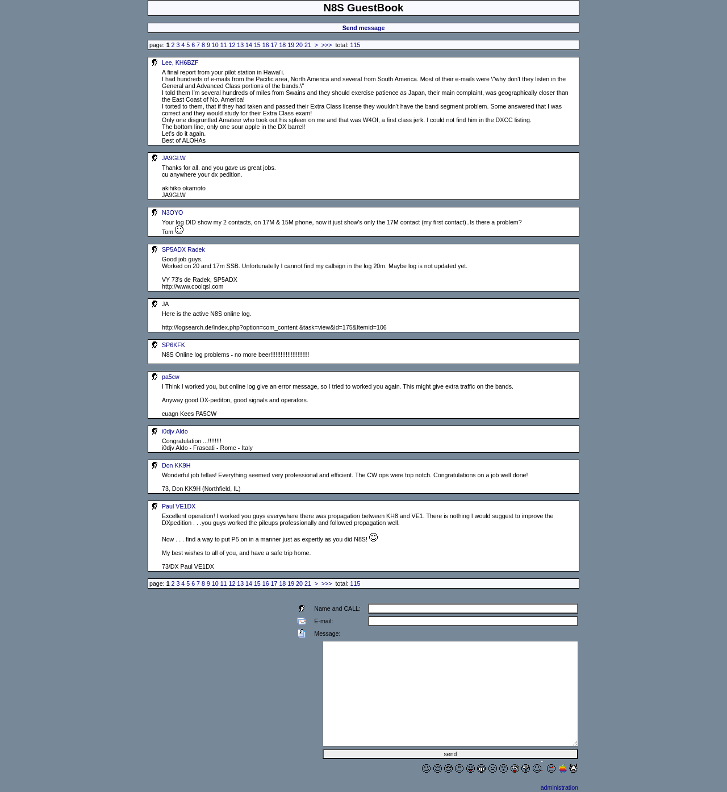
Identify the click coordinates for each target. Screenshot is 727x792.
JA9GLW (174, 158)
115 (355, 44)
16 (265, 44)
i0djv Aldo (175, 431)
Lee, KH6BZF (180, 62)
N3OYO (172, 212)
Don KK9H (176, 465)
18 (282, 44)
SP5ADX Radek (183, 249)
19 (290, 44)
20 (299, 44)
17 (274, 44)
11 (223, 44)
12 (231, 44)
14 (248, 44)
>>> (326, 44)
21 (307, 44)
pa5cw (170, 376)
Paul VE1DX (178, 506)
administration (559, 787)
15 (257, 44)
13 (240, 44)
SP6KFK (173, 344)
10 (215, 44)
